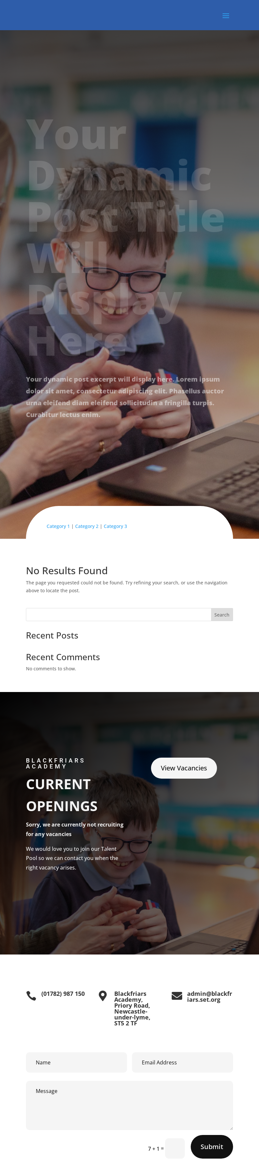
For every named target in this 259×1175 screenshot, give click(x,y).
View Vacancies (184, 768)
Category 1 (58, 526)
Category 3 (115, 526)
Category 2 (86, 526)
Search (221, 615)
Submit (212, 1146)
